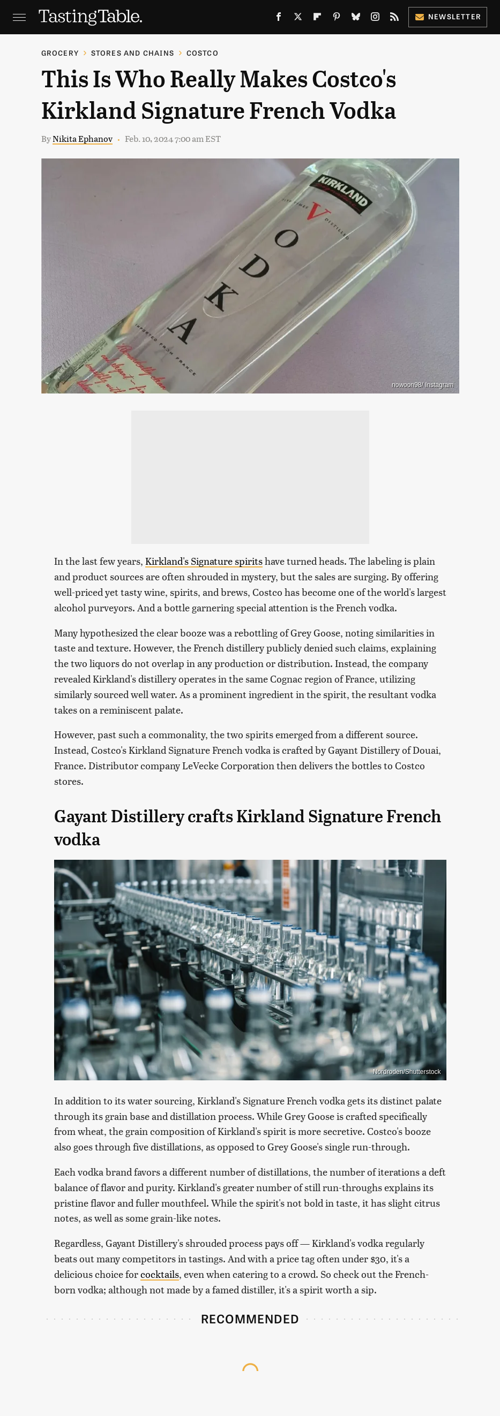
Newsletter (447, 16)
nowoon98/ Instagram (422, 385)
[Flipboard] (317, 18)
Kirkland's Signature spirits (204, 560)
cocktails (159, 1274)
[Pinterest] (336, 18)
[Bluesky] (355, 18)
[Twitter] (298, 18)
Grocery (60, 52)
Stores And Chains (132, 52)
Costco (202, 52)
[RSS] (394, 18)
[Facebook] (278, 18)
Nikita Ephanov (83, 138)
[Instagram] (375, 18)
